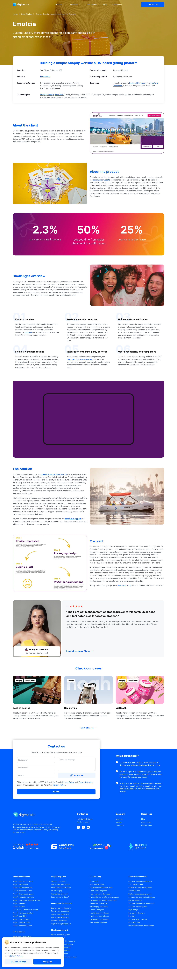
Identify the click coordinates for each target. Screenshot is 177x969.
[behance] (88, 827)
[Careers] (127, 822)
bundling (28, 332)
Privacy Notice (16, 956)
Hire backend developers (99, 919)
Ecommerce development (61, 908)
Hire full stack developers (99, 913)
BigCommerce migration (60, 917)
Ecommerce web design (60, 911)
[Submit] (56, 791)
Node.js (50, 95)
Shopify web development (23, 881)
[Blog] (152, 819)
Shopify (43, 95)
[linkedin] (78, 827)
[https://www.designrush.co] (146, 851)
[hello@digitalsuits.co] (95, 819)
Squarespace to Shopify (60, 897)
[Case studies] (152, 822)
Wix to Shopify (56, 891)
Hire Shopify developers (99, 907)
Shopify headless (19, 903)
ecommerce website (101, 180)
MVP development (135, 900)
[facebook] (83, 827)
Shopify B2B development (22, 926)
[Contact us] (152, 4)
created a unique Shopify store (54, 474)
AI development (134, 891)
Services (59, 4)
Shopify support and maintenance (25, 910)
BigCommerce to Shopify (60, 884)
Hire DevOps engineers (98, 891)
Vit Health (121, 708)
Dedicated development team (101, 887)
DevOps (131, 916)
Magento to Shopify (58, 881)
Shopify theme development (23, 894)
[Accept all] (47, 961)
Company (117, 4)
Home (15, 14)
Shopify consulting (20, 916)
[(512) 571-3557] (95, 822)
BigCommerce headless (60, 914)
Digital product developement (139, 894)
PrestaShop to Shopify (59, 894)
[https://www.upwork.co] (108, 851)
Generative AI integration (22, 936)
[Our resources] (152, 825)
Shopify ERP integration (21, 922)
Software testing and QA (137, 919)
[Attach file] (76, 775)
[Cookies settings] (18, 961)
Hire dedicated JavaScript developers (104, 897)
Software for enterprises (137, 907)
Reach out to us (124, 585)
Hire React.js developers (99, 903)
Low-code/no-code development (141, 926)
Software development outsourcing (141, 897)
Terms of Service (85, 782)
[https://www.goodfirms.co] (69, 851)
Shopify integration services (23, 897)
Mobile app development (60, 935)
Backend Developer (137, 83)
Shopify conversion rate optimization (26, 900)
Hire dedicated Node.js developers (103, 900)
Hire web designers (97, 910)
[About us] (127, 819)
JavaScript (59, 95)
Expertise (75, 4)
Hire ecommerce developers (100, 894)
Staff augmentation (97, 884)
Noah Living (70, 708)
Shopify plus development (22, 887)
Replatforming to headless (61, 924)
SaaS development (135, 884)
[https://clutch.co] (31, 851)
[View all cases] (88, 728)
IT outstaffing (95, 881)
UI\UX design (133, 910)
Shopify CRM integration (22, 919)
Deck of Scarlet (21, 708)
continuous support (73, 519)
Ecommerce (45, 76)
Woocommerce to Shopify (61, 887)
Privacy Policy (68, 782)
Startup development (136, 913)
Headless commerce (59, 921)
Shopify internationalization (23, 913)
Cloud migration (134, 922)
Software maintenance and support (141, 903)
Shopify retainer (19, 907)
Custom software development (140, 887)
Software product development (140, 881)
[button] (88, 79)
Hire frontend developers (99, 916)
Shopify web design (20, 884)
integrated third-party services (79, 359)
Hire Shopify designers (98, 922)
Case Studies (26, 14)
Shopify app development (22, 891)
